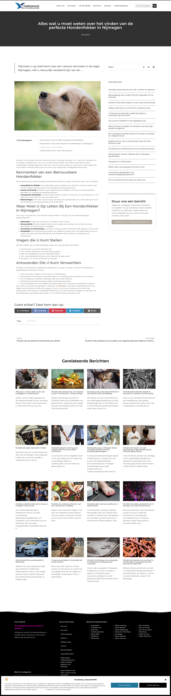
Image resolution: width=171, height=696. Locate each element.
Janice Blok (95, 634)
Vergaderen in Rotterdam (119, 162)
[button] (165, 680)
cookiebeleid (41, 689)
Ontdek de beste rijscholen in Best (31, 448)
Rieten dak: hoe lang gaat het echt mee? (126, 167)
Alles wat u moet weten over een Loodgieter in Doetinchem (30, 393)
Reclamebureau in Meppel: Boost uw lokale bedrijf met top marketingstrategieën (102, 449)
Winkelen (85, 35)
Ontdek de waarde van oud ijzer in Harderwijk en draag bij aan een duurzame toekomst (138, 562)
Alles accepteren (124, 685)
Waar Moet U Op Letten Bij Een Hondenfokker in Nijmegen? (66, 144)
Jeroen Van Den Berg (122, 632)
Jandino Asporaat (97, 632)
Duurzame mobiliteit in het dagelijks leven (127, 121)
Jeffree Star (95, 638)
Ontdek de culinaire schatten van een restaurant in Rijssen (66, 505)
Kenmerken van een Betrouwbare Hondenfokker (61, 140)
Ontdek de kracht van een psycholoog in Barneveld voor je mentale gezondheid (137, 449)
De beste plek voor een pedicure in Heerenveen (102, 505)
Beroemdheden (66, 650)
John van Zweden (145, 630)
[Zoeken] (155, 6)
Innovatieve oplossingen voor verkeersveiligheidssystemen (121, 173)
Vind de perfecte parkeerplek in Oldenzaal (30, 561)
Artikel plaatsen (121, 6)
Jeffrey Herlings (120, 625)
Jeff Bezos (94, 636)
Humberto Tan (96, 627)
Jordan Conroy (144, 634)
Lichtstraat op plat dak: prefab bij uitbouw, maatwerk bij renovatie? (127, 114)
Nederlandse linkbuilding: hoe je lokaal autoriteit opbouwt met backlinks (68, 662)
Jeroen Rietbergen (121, 630)
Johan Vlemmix (120, 638)
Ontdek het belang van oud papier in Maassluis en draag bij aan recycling (102, 562)
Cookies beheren (153, 685)
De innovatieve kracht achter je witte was (126, 180)
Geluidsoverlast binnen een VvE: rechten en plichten (131, 90)
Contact (107, 6)
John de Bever (144, 625)
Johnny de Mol (144, 627)
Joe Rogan (118, 634)
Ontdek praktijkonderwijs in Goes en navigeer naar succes (32, 505)
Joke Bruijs (143, 632)
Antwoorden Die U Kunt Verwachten (56, 151)
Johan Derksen (120, 636)
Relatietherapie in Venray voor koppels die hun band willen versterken (64, 449)
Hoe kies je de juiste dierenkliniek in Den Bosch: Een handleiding (103, 393)
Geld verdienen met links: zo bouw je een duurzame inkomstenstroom (68, 674)
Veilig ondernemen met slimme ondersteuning (129, 108)
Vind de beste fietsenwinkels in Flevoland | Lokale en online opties (138, 393)
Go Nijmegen (61, 286)
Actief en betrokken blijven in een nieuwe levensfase (131, 103)
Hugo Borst (95, 625)
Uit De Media (84, 6)
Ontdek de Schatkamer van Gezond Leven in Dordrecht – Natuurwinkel (67, 393)
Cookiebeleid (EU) (67, 654)
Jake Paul (94, 630)
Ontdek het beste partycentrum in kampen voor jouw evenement (138, 505)
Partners (97, 6)
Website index (66, 642)
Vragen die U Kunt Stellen (51, 147)
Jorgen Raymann (145, 636)
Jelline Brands (120, 627)
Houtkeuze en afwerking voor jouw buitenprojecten (131, 149)
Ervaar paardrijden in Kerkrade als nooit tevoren (66, 561)
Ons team (71, 6)
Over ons (61, 6)
